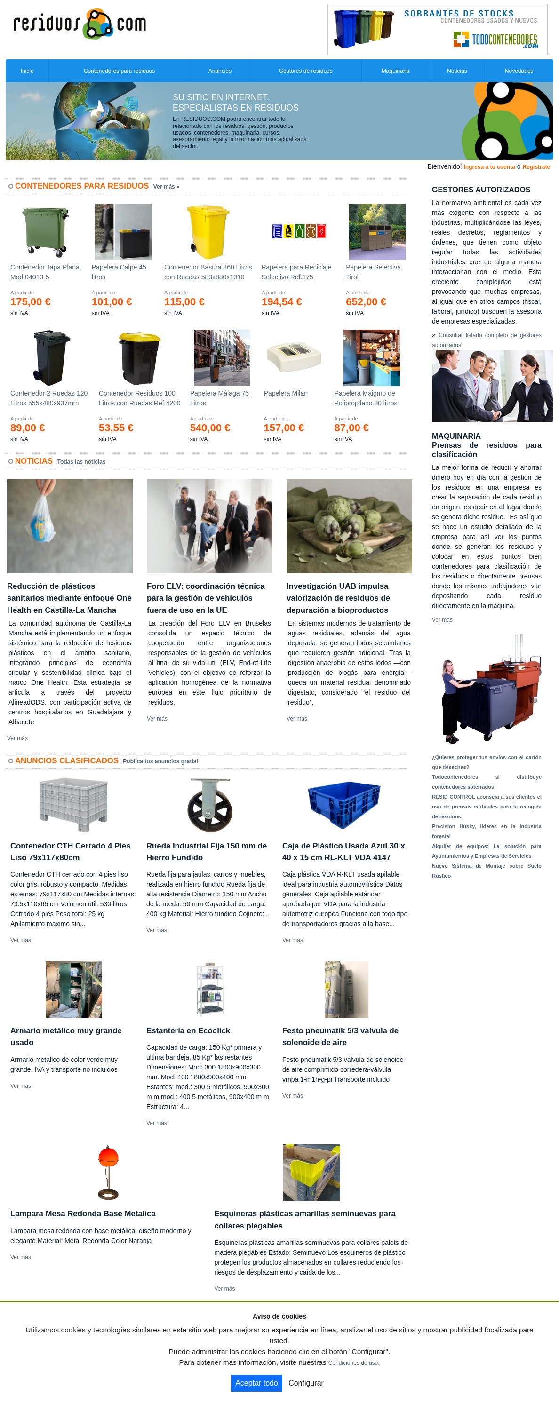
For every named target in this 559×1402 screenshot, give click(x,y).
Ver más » (166, 186)
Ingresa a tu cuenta (489, 167)
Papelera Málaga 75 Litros (219, 398)
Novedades (519, 71)
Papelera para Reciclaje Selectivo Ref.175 (297, 272)
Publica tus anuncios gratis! (160, 761)
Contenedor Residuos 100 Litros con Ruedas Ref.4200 (140, 398)
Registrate (536, 167)
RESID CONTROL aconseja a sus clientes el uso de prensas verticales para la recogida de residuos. (487, 806)
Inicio (27, 71)
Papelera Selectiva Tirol (373, 272)
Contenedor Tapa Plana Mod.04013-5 (45, 272)
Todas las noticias (81, 462)
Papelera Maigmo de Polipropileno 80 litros (366, 398)
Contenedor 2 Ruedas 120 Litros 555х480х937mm (49, 398)
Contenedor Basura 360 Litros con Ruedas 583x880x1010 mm (208, 274)
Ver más (17, 738)
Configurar (306, 1383)
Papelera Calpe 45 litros (119, 272)
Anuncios (220, 71)
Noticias (457, 71)
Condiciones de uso (353, 1363)
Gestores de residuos (306, 71)
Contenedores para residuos (119, 71)
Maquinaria (395, 71)
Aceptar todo (256, 1383)
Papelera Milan (286, 393)
